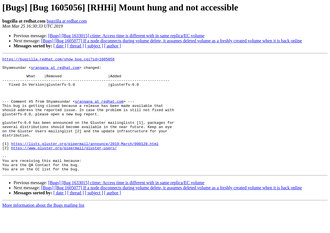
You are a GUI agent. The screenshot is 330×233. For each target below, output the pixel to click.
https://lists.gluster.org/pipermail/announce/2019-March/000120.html (85, 161)
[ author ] (112, 45)
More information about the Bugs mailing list (43, 228)
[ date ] (59, 45)
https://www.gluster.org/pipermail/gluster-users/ (64, 166)
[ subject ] (94, 45)
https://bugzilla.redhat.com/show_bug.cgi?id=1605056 (58, 59)
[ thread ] (75, 45)
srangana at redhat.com (55, 69)
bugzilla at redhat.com (67, 21)
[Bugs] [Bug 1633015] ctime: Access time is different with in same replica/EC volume (126, 35)
